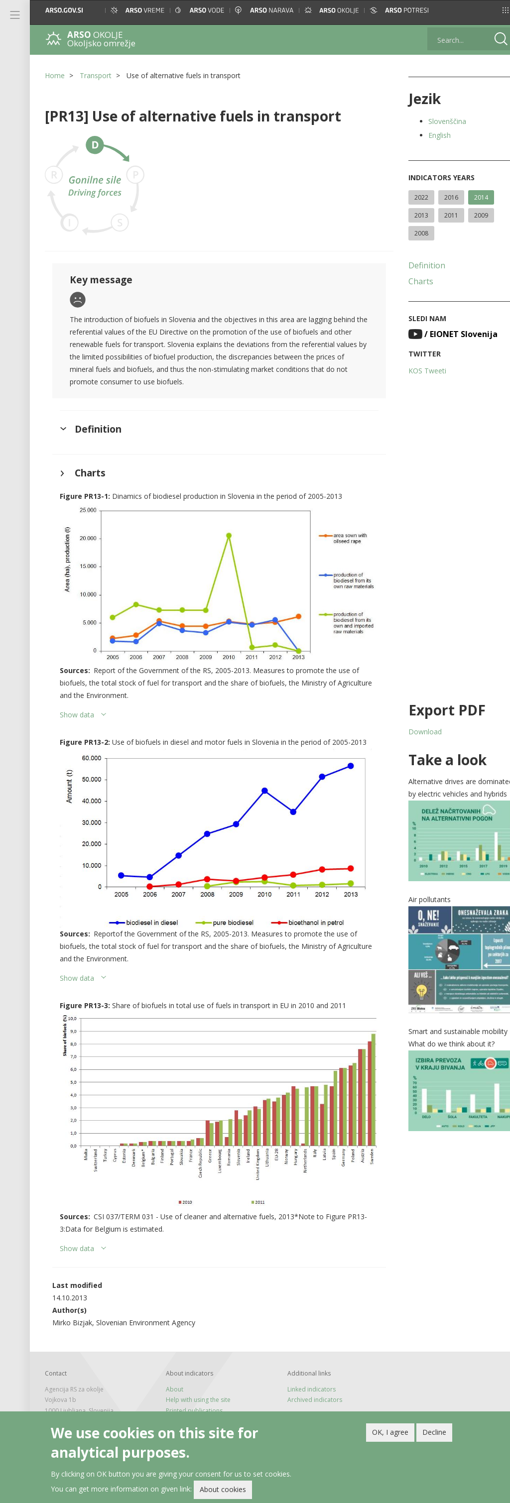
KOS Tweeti (418, 370)
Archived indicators (308, 1384)
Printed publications (191, 1395)
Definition (417, 265)
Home (55, 75)
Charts (411, 281)
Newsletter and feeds (193, 1405)
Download (416, 731)
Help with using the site (195, 1384)
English (430, 135)
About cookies (223, 1489)
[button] (493, 10)
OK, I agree (390, 1432)
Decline (434, 1432)
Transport (96, 75)
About (171, 1374)
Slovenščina (438, 121)
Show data (77, 710)
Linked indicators (305, 1374)
